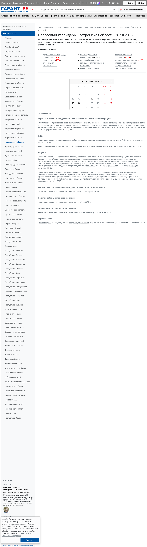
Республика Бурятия (14, 250)
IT (134, 15)
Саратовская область (14, 323)
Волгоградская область (15, 78)
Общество (126, 15)
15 (92, 99)
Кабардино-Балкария (14, 110)
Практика (54, 15)
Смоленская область (14, 336)
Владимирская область (15, 74)
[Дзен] (94, 3)
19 (73, 103)
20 (79, 103)
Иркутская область (13, 106)
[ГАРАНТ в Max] (98, 3)
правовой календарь (89, 60)
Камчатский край (12, 124)
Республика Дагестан (14, 255)
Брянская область (13, 69)
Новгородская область (15, 196)
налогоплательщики (48, 140)
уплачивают (116, 140)
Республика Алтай (13, 241)
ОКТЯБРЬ (89, 81)
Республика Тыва (12, 300)
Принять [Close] (30, 540)
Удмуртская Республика (15, 368)
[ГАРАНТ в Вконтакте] (90, 3)
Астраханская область (14, 60)
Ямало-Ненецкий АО (14, 404)
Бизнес (44, 15)
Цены (38, 3)
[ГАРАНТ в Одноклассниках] (109, 3)
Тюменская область (13, 363)
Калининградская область (16, 115)
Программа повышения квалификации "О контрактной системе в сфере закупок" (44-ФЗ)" (17, 489)
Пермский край (12, 223)
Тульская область (12, 359)
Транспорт (114, 15)
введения (73, 222)
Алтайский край (12, 47)
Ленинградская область (15, 164)
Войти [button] (129, 3)
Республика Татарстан (14, 296)
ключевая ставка (50, 65)
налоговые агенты (66, 140)
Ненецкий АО (11, 187)
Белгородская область (15, 65)
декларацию (132, 166)
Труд (63, 15)
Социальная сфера (76, 15)
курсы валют (48, 63)
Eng (141, 3)
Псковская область (13, 232)
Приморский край (13, 228)
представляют (66, 125)
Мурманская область (14, 182)
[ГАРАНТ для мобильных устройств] (87, 3)
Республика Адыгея (13, 237)
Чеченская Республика (15, 391)
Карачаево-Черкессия (14, 128)
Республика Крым (13, 418)
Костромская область (14, 142)
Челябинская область (14, 386)
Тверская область (12, 350)
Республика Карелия (14, 268)
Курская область (12, 160)
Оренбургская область (15, 210)
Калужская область (13, 119)
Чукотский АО (11, 400)
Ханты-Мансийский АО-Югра (17, 381)
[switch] (33, 9)
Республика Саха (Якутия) (16, 286)
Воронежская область (14, 87)
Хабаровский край (13, 377)
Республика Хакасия (14, 305)
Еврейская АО (11, 92)
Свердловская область (15, 332)
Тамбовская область (14, 345)
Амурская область (13, 51)
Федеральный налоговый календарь (14, 27)
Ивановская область (14, 101)
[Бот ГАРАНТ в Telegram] (106, 3)
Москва (8, 38)
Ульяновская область (14, 372)
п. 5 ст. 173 (60, 146)
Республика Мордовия (15, 282)
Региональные (9, 33)
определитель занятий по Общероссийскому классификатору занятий (126, 66)
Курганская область (13, 155)
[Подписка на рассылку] (83, 3)
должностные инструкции (126, 60)
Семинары (56, 3)
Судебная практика (10, 15)
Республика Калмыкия (15, 264)
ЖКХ (90, 15)
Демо (46, 3)
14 (85, 99)
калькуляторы (49, 60)
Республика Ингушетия (15, 259)
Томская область (12, 354)
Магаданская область (14, 173)
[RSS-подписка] (117, 3)
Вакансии (18, 3)
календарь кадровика (89, 68)
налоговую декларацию (98, 140)
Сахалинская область (14, 327)
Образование (100, 15)
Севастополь (10, 413)
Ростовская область (13, 309)
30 (98, 107)
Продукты (29, 3)
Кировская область (13, 137)
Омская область (12, 205)
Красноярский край (13, 151)
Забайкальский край (14, 97)
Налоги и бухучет (30, 15)
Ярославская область (14, 409)
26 (73, 107)
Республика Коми (12, 273)
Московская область (14, 178)
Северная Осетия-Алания (16, 291)
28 (85, 107)
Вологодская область (14, 83)
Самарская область (13, 318)
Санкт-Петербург (12, 42)
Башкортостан (11, 246)
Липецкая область (13, 169)
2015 (97, 81)
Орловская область (13, 214)
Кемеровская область (14, 133)
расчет (75, 125)
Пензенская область (14, 219)
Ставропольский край (14, 341)
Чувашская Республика (15, 395)
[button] (132, 9)
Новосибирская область (15, 201)
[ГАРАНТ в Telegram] (102, 3)
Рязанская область (13, 314)
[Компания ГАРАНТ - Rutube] (113, 3)
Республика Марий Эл (14, 277)
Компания (6, 3)
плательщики (45, 123)
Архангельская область (15, 56)
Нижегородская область (15, 192)
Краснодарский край (14, 146)
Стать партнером (71, 3)
